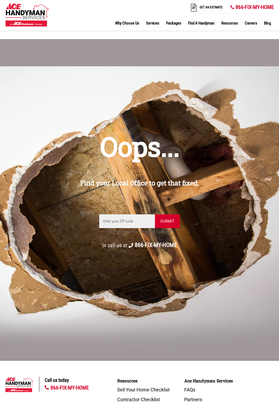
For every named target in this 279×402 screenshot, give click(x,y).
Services (152, 23)
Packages (173, 23)
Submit (167, 221)
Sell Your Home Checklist (143, 389)
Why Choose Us (127, 23)
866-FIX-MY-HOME (254, 7)
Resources (229, 23)
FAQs (189, 389)
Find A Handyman (201, 23)
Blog (267, 23)
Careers (251, 23)
